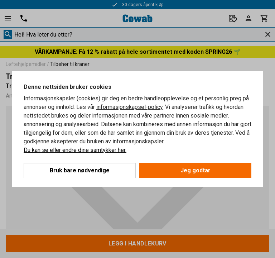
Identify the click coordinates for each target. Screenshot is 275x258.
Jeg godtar (195, 170)
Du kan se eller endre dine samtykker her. (75, 150)
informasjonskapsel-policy (129, 107)
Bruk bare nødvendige (80, 170)
